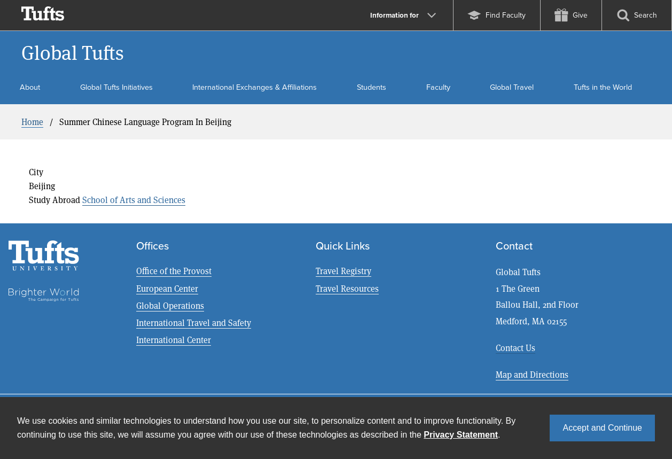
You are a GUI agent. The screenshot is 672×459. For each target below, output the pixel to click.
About (30, 87)
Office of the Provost (174, 270)
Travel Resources (347, 288)
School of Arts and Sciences (133, 199)
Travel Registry (343, 270)
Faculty (438, 87)
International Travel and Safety (193, 322)
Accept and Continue (602, 427)
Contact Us (515, 347)
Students (371, 87)
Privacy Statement (461, 434)
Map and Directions (532, 374)
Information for (403, 15)
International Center (173, 339)
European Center (167, 288)
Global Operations (170, 305)
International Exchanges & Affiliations (254, 87)
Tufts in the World (603, 87)
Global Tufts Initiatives (116, 87)
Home (32, 121)
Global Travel (512, 87)
